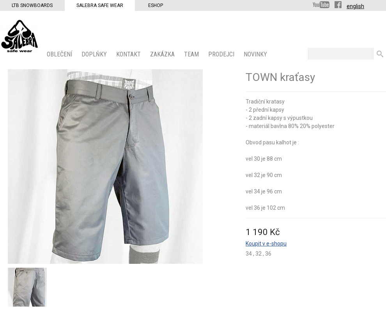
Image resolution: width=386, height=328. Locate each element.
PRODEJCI (222, 54)
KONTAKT (129, 54)
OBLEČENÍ (60, 54)
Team (192, 54)
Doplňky (94, 54)
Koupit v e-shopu (266, 243)
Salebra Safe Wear (99, 5)
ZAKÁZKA (163, 54)
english (355, 6)
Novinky (256, 54)
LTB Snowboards (32, 5)
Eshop (155, 5)
